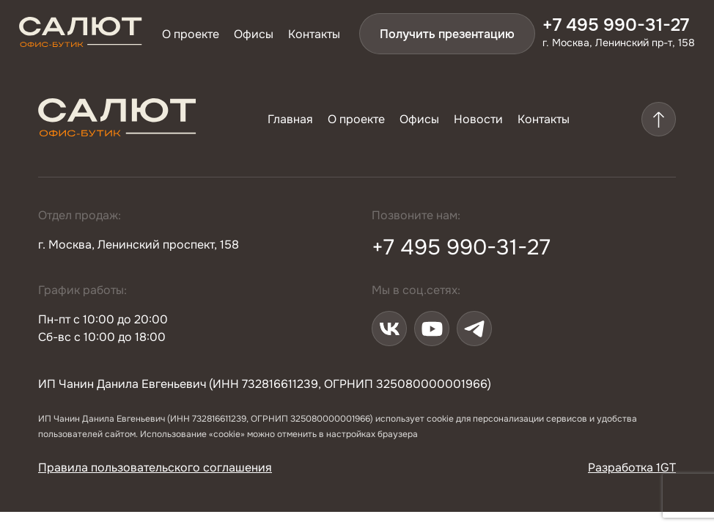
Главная (290, 119)
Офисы (253, 34)
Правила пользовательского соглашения (155, 467)
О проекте (190, 34)
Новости (478, 119)
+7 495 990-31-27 (615, 25)
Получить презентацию (447, 34)
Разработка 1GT (632, 467)
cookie (440, 419)
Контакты (314, 34)
